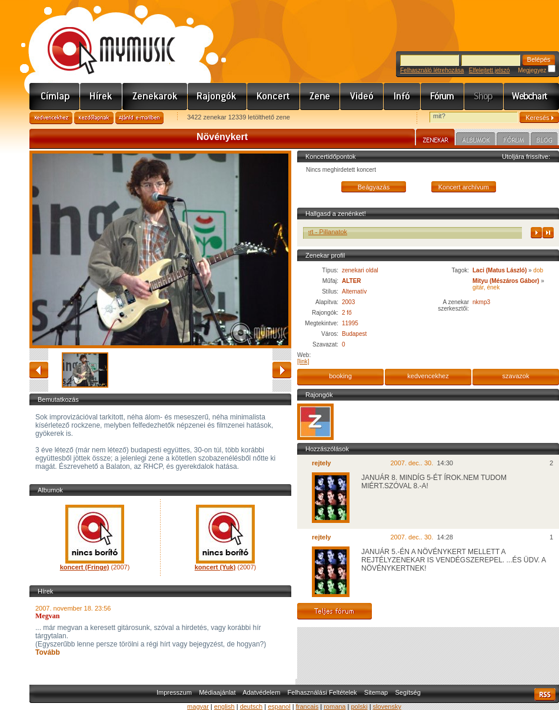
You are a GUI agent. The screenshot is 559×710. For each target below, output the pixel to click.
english (224, 706)
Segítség (407, 692)
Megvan (47, 616)
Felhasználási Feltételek (322, 692)
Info (402, 96)
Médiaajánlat (217, 692)
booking (340, 375)
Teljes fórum (334, 611)
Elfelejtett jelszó (489, 70)
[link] (303, 361)
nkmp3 (481, 302)
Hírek (101, 96)
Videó (362, 96)
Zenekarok (155, 96)
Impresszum (174, 692)
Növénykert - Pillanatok (320, 231)
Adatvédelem (261, 692)
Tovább (47, 652)
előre (281, 370)
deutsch (251, 706)
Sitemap (376, 692)
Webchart (531, 96)
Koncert (273, 96)
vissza (38, 370)
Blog (544, 140)
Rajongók (217, 96)
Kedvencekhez (50, 118)
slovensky (387, 706)
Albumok (475, 140)
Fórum (442, 96)
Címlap (54, 96)
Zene (320, 96)
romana (334, 706)
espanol (279, 706)
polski (359, 706)
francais (307, 706)
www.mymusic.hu (101, 38)
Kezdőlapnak (94, 118)
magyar (198, 706)
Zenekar (435, 139)
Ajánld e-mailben (139, 118)
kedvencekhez (427, 375)
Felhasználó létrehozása (432, 70)
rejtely (321, 462)
